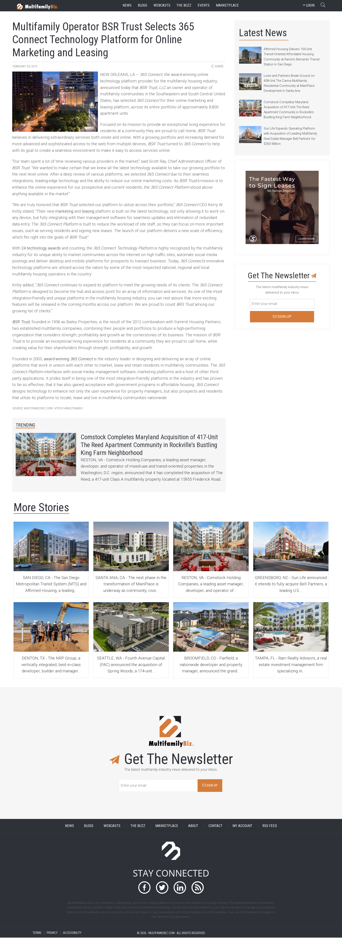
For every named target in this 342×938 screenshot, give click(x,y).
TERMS (37, 933)
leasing (88, 211)
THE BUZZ (137, 826)
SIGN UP (209, 786)
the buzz (183, 5)
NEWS (69, 826)
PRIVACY (52, 933)
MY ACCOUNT (242, 826)
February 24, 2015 (24, 66)
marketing (64, 211)
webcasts (162, 5)
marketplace (227, 5)
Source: (47, 408)
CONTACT (215, 826)
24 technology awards (41, 248)
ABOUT (193, 826)
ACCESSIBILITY (72, 933)
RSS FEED (269, 826)
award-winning (68, 359)
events (204, 5)
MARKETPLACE (166, 826)
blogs (142, 5)
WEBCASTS (112, 826)
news (127, 5)
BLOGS (88, 826)
